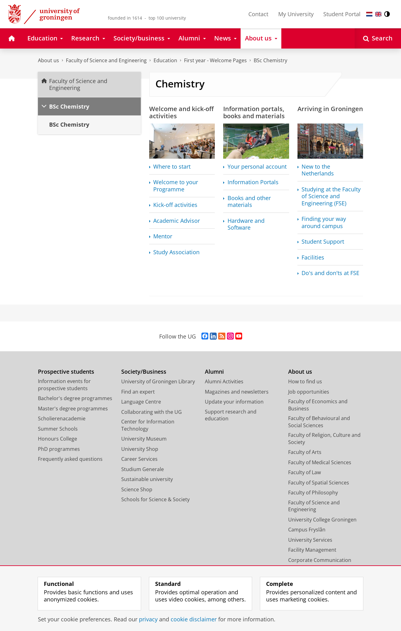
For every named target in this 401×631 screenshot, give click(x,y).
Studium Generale (142, 469)
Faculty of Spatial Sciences (318, 482)
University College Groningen (322, 519)
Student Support (323, 241)
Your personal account (257, 166)
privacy (148, 619)
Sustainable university (147, 479)
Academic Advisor (176, 220)
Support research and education (230, 415)
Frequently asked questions (70, 459)
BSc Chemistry (270, 60)
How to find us (305, 381)
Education (165, 60)
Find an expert (138, 391)
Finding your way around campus (324, 222)
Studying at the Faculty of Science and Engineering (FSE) (331, 196)
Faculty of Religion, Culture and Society (324, 439)
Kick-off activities (175, 204)
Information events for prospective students (64, 385)
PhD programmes (59, 449)
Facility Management (312, 549)
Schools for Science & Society (155, 499)
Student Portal (342, 14)
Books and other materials (249, 201)
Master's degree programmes (73, 408)
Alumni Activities (224, 381)
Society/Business (143, 371)
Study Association (176, 252)
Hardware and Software (246, 224)
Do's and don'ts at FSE (330, 273)
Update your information (234, 401)
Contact (258, 14)
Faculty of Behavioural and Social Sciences (319, 422)
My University (296, 14)
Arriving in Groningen (330, 108)
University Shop (139, 449)
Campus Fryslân (306, 529)
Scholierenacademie (61, 418)
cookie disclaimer (194, 619)
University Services (310, 539)
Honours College (57, 438)
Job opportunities (308, 391)
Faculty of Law (304, 472)
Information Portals (253, 182)
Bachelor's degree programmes (75, 398)
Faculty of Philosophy (313, 492)
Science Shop (136, 489)
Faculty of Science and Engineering (106, 60)
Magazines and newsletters (237, 391)
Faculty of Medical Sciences (319, 462)
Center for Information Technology (147, 425)
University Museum (144, 438)
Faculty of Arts (304, 452)
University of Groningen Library (158, 381)
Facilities (313, 257)
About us (48, 60)
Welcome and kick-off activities (181, 112)
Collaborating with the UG (151, 412)
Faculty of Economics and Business (318, 405)
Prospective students (66, 371)
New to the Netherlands (318, 170)
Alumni (214, 371)
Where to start (172, 166)
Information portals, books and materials (254, 112)
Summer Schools (58, 428)
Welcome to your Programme (175, 186)
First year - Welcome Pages (215, 60)
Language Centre (141, 401)
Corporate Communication (319, 560)
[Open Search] (378, 38)
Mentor (162, 236)
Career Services (139, 459)
